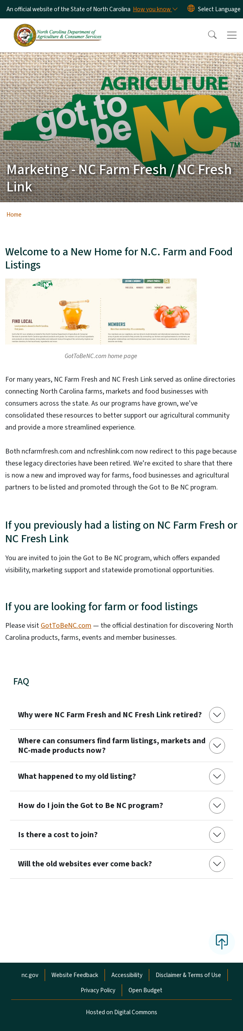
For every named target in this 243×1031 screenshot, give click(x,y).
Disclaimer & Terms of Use (188, 975)
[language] (219, 9)
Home (14, 214)
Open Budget (145, 990)
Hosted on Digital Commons (121, 1012)
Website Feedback (74, 975)
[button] (207, 35)
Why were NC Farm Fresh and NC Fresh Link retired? (110, 715)
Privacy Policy (98, 990)
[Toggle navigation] (232, 35)
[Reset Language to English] (191, 9)
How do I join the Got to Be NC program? (90, 805)
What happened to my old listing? (77, 776)
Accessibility (126, 975)
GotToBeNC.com (66, 626)
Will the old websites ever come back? (85, 864)
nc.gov (30, 975)
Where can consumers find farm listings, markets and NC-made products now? (111, 745)
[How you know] (155, 9)
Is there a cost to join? (58, 834)
